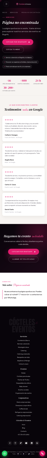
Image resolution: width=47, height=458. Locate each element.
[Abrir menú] (6, 3)
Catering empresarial (23, 415)
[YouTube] (26, 443)
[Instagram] (18, 454)
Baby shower (23, 386)
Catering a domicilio (23, 354)
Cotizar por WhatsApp (18, 42)
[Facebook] (23, 454)
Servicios (14, 12)
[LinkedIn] (31, 443)
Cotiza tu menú (13, 49)
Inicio (4, 12)
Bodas (23, 373)
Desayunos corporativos (23, 405)
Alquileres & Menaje (23, 360)
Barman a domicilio (23, 344)
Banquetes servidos (23, 357)
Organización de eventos (23, 393)
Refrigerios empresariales (23, 412)
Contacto (24, 431)
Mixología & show (23, 347)
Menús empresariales (23, 402)
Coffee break (23, 409)
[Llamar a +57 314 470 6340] (42, 453)
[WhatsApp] (37, 443)
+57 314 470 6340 (23, 434)
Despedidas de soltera (23, 383)
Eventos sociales (23, 390)
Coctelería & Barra (24, 340)
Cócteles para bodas (23, 376)
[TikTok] (29, 454)
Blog (23, 428)
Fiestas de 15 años (23, 380)
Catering (23, 350)
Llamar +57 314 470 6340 (23, 259)
